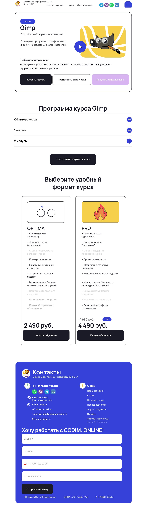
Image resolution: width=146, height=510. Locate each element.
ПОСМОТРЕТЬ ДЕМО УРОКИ (73, 159)
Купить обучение (100, 335)
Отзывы (91, 413)
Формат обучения (96, 409)
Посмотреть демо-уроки (72, 79)
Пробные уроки (95, 390)
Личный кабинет (85, 5)
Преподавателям (96, 404)
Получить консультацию (110, 79)
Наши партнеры (95, 400)
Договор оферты (41, 418)
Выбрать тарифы (35, 79)
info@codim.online (42, 409)
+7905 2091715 (40, 404)
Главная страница (55, 5)
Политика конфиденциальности (49, 413)
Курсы (71, 5)
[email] (72, 451)
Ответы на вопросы (97, 418)
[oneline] (72, 476)
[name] (72, 439)
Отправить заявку (37, 489)
